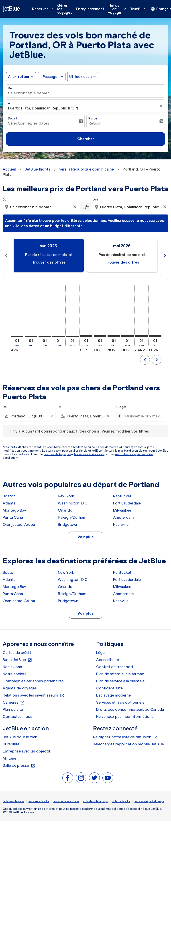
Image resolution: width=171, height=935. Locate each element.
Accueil (9, 169)
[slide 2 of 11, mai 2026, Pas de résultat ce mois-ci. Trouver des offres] (122, 255)
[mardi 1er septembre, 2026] (86, 336)
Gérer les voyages (64, 9)
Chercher (85, 139)
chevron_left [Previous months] (6, 255)
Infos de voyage (118, 9)
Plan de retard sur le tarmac (120, 674)
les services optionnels (89, 454)
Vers (95, 199)
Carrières (14, 702)
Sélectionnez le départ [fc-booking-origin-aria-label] (28, 93)
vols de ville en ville (66, 801)
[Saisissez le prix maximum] (143, 416)
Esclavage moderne (113, 695)
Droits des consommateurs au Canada (130, 709)
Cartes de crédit (17, 652)
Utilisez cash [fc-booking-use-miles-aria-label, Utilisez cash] (80, 76)
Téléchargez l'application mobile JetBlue (128, 744)
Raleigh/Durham (72, 517)
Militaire (9, 758)
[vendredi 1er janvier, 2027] (141, 336)
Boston (9, 496)
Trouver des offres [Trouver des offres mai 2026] (122, 262)
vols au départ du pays (149, 801)
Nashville (120, 524)
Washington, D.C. (73, 503)
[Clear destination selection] (165, 207)
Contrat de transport (114, 667)
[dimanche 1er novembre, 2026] (114, 336)
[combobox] (41, 207)
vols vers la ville (38, 801)
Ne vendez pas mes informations (125, 716)
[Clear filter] (51, 416)
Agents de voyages (20, 688)
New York (66, 496)
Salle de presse (19, 765)
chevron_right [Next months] (164, 255)
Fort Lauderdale (127, 503)
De (10, 88)
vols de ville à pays (95, 801)
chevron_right (156, 359)
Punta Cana (13, 517)
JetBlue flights (37, 169)
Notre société (14, 674)
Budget (121, 407)
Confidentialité (109, 688)
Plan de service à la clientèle (120, 681)
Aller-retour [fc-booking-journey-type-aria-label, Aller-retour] (19, 76)
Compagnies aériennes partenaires (33, 681)
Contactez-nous (17, 716)
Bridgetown (68, 524)
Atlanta (9, 503)
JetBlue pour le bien (20, 737)
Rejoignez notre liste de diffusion (125, 737)
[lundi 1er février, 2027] (155, 336)
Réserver (43, 9)
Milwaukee (122, 510)
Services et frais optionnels (120, 702)
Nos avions (12, 667)
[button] (51, 76)
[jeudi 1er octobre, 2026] (100, 336)
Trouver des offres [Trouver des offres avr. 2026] (49, 262)
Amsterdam (123, 517)
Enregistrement (90, 9)
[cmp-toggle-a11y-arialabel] (85, 207)
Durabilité (11, 744)
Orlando (65, 510)
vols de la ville (121, 801)
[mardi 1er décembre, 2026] (127, 336)
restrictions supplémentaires (134, 454)
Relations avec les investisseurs (33, 695)
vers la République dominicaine (86, 169)
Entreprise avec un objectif (26, 751)
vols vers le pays (13, 801)
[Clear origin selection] (75, 207)
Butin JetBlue (17, 659)
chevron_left (145, 359)
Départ (12, 118)
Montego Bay (14, 510)
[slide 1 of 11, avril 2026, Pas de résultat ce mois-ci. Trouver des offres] (49, 255)
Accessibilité (107, 659)
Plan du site (13, 709)
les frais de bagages (57, 454)
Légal (101, 652)
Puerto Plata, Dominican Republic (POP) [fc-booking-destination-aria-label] (43, 108)
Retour (93, 118)
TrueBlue (138, 9)
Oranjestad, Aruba (19, 524)
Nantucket (122, 496)
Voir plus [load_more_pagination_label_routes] (85, 537)
